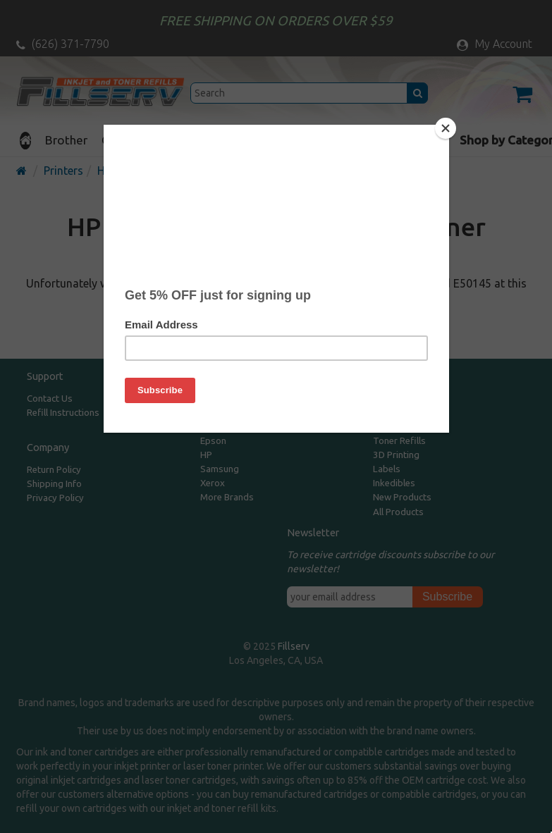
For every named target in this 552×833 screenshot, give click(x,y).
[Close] (445, 128)
